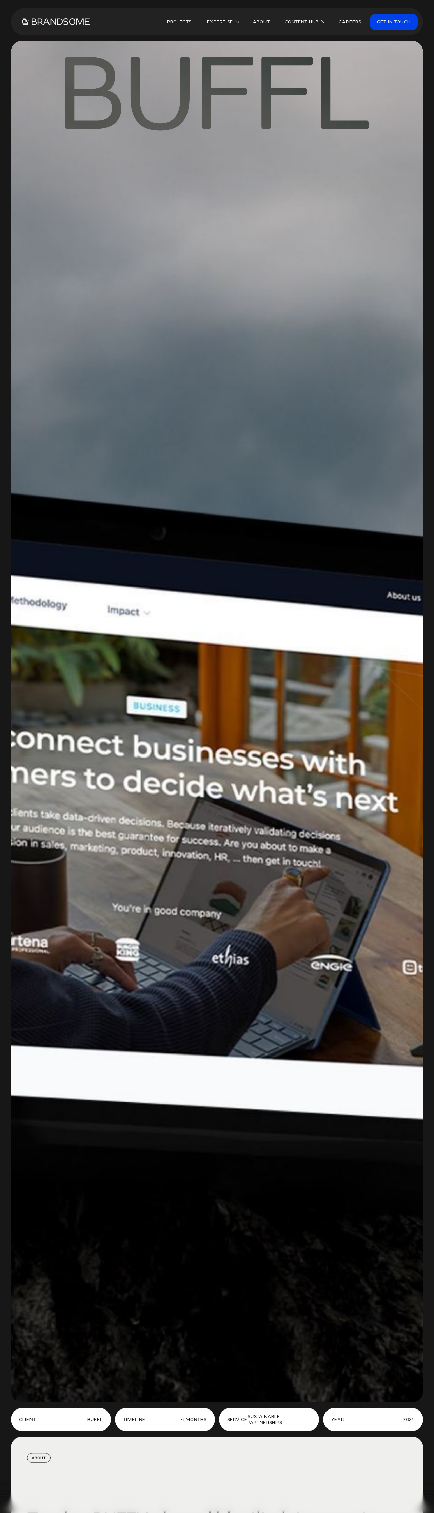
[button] (222, 22)
